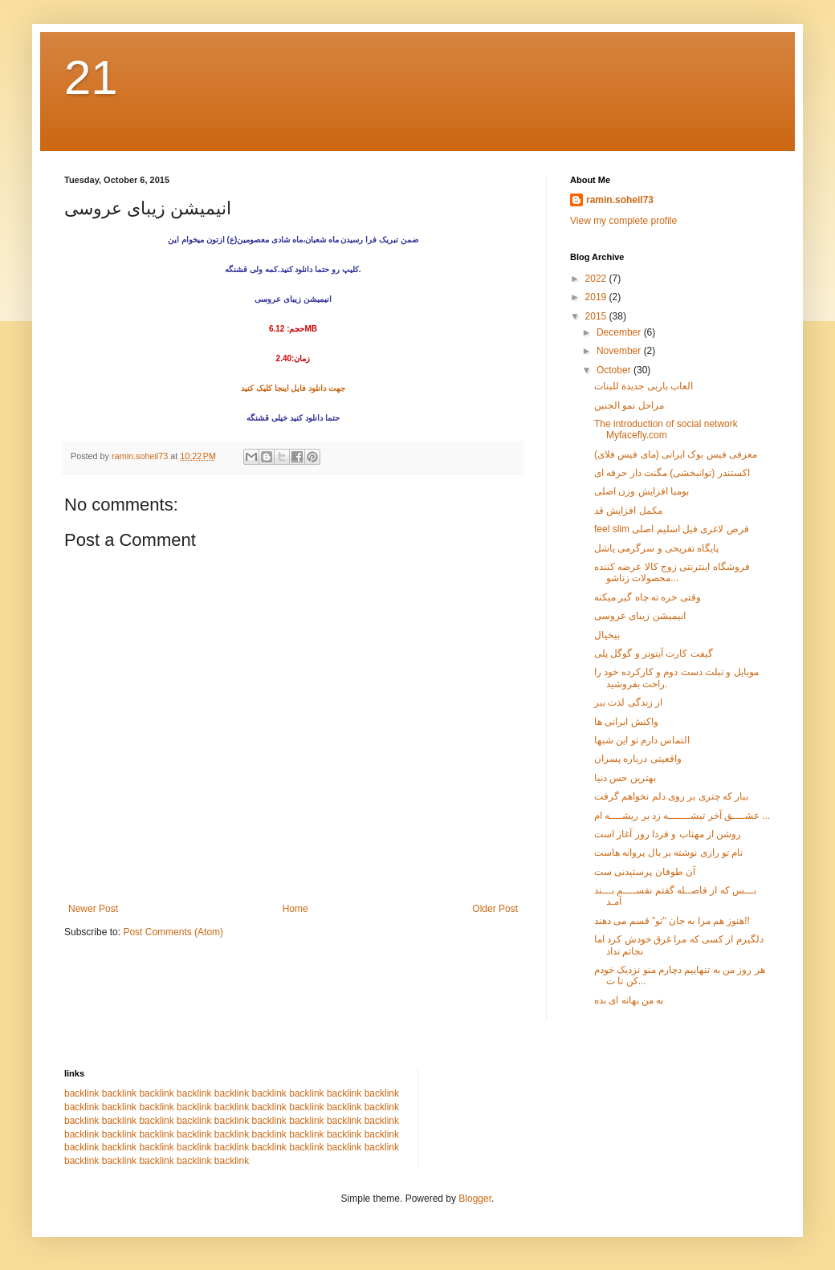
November (620, 350)
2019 (597, 297)
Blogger (474, 1198)
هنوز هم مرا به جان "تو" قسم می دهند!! (672, 920)
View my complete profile (623, 220)
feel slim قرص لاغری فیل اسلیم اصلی (671, 529)
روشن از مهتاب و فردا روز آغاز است (667, 834)
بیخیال (607, 635)
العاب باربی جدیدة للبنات (643, 386)
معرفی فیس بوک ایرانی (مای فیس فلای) (675, 454)
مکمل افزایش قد (628, 510)
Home (295, 908)
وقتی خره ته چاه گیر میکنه (647, 597)
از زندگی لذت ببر (628, 702)
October (615, 370)
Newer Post (93, 908)
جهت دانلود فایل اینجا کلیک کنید (293, 388)
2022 (597, 278)
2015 (597, 316)
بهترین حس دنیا (625, 778)
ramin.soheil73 (620, 200)
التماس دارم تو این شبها (642, 740)
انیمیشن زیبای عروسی (640, 615)
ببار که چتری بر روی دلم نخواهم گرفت (671, 796)
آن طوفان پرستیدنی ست (644, 871)
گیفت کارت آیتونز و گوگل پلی (653, 653)
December (620, 332)
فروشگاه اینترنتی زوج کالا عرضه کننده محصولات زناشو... (672, 572)
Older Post (495, 908)
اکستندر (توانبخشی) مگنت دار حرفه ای (672, 472)
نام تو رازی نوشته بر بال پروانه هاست (668, 852)
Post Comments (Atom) (173, 932)
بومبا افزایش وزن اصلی (641, 491)
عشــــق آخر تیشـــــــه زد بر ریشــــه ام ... (682, 815)
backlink (81, 1093)
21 (91, 77)
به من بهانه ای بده (628, 1000)
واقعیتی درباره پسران (638, 758)
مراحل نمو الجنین (629, 405)
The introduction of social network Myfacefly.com (666, 429)
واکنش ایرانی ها (626, 721)
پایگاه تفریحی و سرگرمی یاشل (656, 548)
